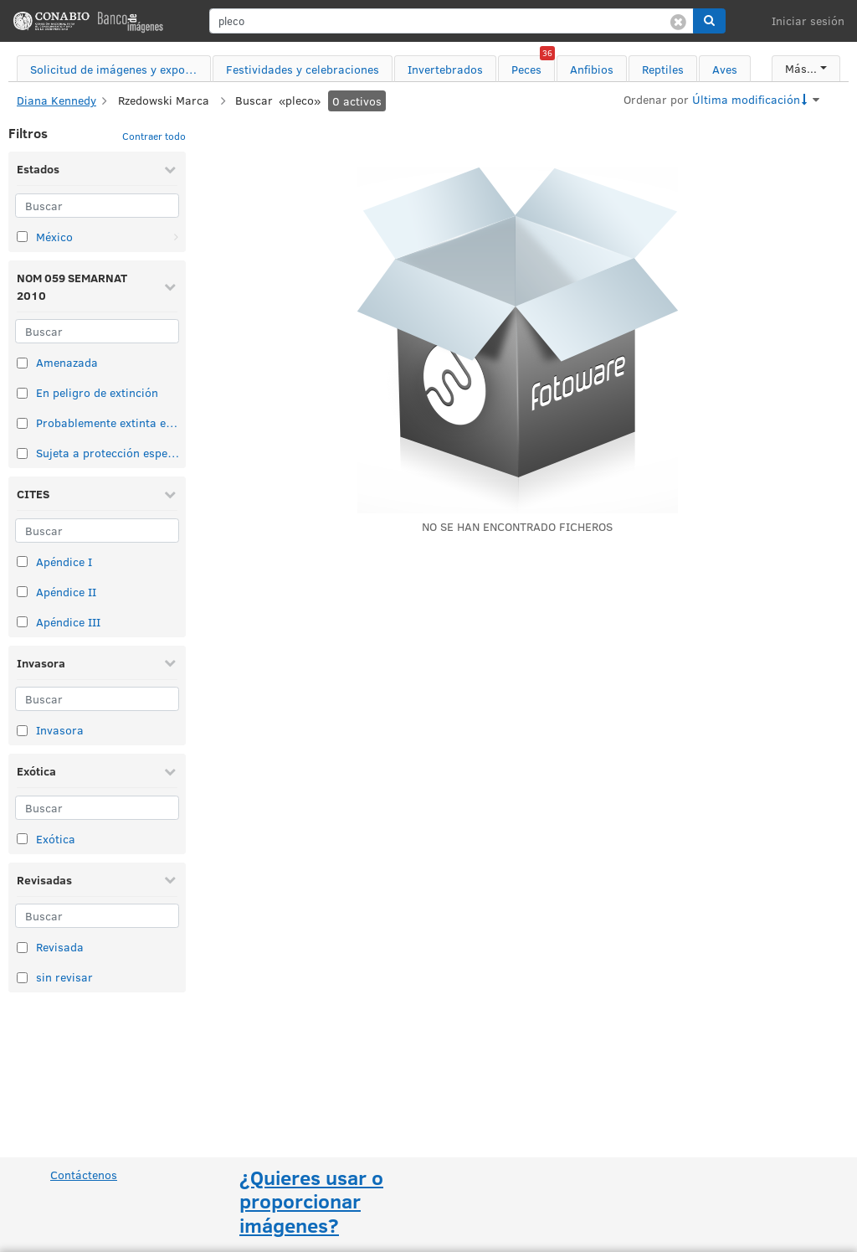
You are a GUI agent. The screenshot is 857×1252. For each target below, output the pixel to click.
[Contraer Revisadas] (169, 879)
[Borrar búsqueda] (678, 20)
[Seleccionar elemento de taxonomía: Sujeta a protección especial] (22, 453)
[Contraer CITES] (169, 494)
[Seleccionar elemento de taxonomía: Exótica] (22, 838)
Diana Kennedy (56, 100)
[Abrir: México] (175, 237)
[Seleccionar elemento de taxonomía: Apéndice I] (22, 561)
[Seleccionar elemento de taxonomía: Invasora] (22, 730)
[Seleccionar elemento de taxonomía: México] (22, 236)
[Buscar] (97, 205)
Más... (801, 68)
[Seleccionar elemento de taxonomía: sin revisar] (22, 977)
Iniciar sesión (808, 20)
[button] (709, 20)
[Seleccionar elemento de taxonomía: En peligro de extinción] (22, 393)
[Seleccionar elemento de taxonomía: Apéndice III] (22, 621)
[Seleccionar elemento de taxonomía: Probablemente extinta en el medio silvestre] (22, 423)
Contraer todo (154, 135)
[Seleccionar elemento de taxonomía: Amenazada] (22, 363)
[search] (451, 20)
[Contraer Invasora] (169, 662)
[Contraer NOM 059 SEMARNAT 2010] (169, 286)
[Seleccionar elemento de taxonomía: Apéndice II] (22, 591)
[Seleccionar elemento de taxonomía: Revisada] (22, 947)
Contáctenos (83, 1174)
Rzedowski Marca (163, 100)
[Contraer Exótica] (169, 771)
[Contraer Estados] (169, 169)
